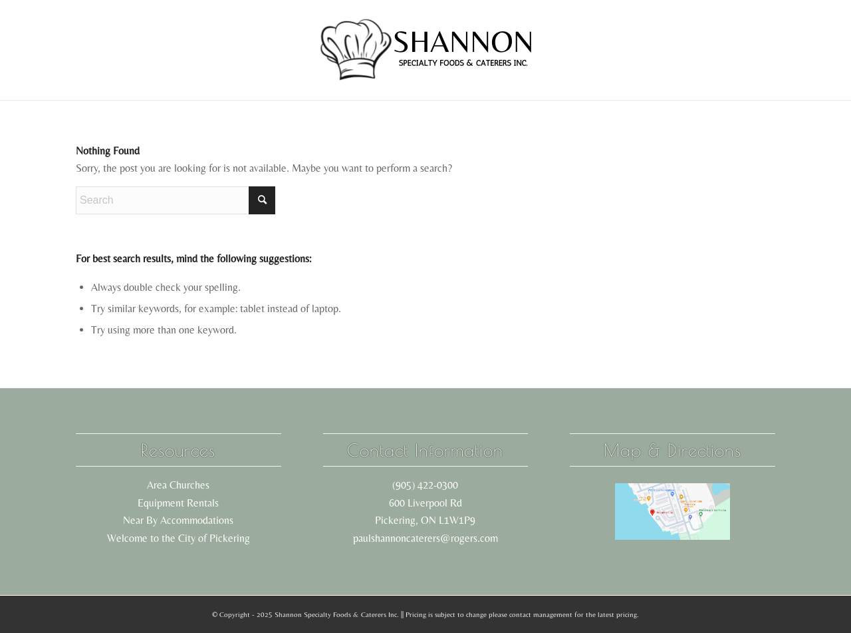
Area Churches (178, 485)
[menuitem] (164, 50)
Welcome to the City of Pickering (178, 538)
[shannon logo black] (425, 50)
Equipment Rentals (178, 503)
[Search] (175, 200)
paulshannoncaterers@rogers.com (425, 538)
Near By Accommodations (178, 520)
